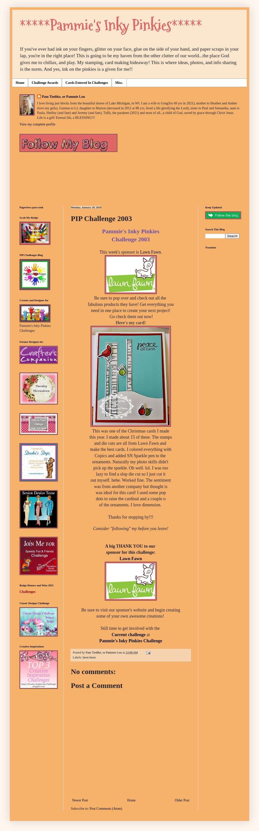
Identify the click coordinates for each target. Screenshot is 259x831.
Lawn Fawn (150, 252)
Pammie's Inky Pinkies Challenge (130, 640)
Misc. (119, 83)
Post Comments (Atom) (106, 808)
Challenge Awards (45, 83)
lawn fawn (89, 657)
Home (20, 83)
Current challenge (129, 634)
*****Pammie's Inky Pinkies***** (111, 25)
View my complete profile (37, 124)
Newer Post (80, 800)
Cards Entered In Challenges (86, 83)
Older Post (182, 800)
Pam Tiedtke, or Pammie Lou (63, 97)
